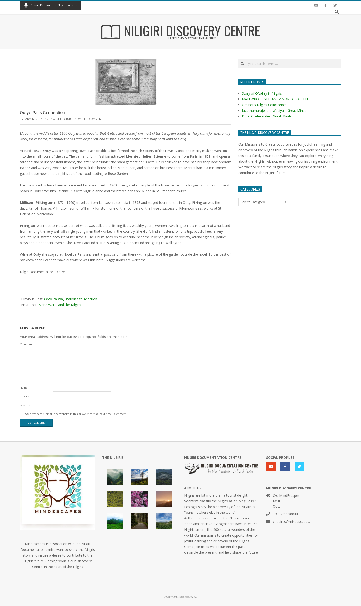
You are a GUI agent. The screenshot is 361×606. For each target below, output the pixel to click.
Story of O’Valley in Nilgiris (262, 93)
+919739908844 (285, 514)
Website (25, 405)
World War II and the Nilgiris (59, 305)
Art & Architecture (58, 119)
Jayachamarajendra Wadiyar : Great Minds (274, 110)
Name (25, 387)
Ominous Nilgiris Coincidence (264, 105)
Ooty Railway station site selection (70, 299)
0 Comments (95, 119)
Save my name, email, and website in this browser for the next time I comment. (76, 413)
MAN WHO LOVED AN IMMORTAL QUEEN (275, 99)
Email (24, 396)
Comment (26, 344)
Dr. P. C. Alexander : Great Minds (267, 116)
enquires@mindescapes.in (293, 521)
